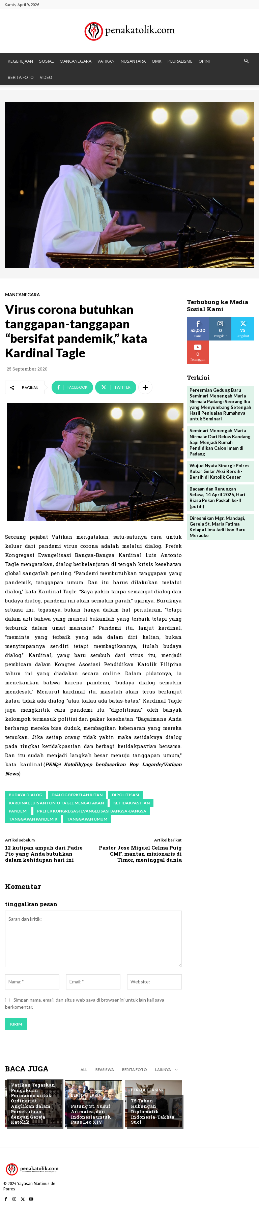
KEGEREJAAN (20, 61)
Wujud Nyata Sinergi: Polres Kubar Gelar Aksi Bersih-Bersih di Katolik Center (220, 470)
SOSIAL (46, 61)
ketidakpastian (131, 802)
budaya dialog (25, 794)
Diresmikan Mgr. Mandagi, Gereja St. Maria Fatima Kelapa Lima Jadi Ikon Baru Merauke (218, 525)
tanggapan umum (87, 819)
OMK (157, 61)
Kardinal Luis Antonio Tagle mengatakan (56, 802)
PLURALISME (180, 61)
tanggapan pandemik (33, 819)
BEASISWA (104, 1069)
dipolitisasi (125, 794)
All (84, 1069)
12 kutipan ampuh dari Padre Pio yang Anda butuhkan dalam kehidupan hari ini (44, 853)
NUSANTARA (133, 61)
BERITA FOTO (21, 77)
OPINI (204, 61)
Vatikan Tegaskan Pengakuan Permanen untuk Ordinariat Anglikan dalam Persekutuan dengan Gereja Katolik (35, 1106)
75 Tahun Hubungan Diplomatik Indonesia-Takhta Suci (154, 1114)
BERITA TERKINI (27, 1080)
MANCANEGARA (75, 61)
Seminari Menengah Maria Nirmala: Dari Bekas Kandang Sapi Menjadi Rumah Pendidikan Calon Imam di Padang (220, 441)
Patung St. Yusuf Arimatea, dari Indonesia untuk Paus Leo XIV (90, 1114)
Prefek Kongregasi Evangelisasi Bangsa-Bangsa (91, 810)
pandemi (18, 810)
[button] (246, 61)
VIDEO (46, 77)
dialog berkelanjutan (77, 794)
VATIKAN (106, 61)
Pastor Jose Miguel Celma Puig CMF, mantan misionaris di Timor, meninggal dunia (140, 853)
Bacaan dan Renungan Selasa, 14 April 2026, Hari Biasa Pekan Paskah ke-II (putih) (217, 496)
